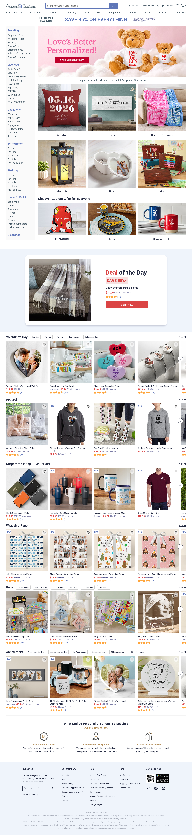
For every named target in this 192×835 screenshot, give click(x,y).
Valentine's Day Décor (19, 53)
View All (182, 337)
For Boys (12, 186)
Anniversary (14, 118)
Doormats (13, 209)
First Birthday (14, 189)
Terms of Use (67, 796)
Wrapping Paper (16, 38)
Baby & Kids (115, 12)
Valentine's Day (14, 12)
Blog (63, 779)
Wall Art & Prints (16, 227)
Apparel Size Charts (98, 775)
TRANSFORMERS (16, 102)
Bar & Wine (13, 201)
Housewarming (15, 128)
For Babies (13, 155)
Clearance (14, 234)
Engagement (14, 125)
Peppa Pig (13, 87)
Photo (147, 12)
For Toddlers (88, 587)
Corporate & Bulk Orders (100, 784)
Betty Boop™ (14, 69)
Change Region (96, 804)
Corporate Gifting (43, 464)
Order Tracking (126, 779)
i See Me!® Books (17, 76)
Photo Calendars (16, 57)
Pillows (11, 220)
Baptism (73, 587)
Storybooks (103, 587)
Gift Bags (12, 42)
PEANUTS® (14, 83)
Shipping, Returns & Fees (130, 784)
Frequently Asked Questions (101, 788)
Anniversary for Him (58, 652)
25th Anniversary (138, 652)
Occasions (35, 12)
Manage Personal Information (102, 796)
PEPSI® (12, 91)
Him (87, 12)
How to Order (95, 792)
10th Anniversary (118, 652)
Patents (65, 800)
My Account (125, 775)
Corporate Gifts (16, 35)
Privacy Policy (67, 784)
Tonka (11, 98)
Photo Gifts (13, 46)
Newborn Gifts (41, 587)
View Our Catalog (30, 795)
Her (99, 12)
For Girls (12, 182)
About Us (65, 775)
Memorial (54, 12)
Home (133, 12)
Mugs (10, 216)
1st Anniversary (79, 652)
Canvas (11, 205)
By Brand (163, 12)
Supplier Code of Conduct (72, 792)
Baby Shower (14, 121)
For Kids (12, 159)
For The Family (15, 163)
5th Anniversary (98, 652)
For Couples (74, 337)
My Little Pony (15, 80)
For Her (11, 148)
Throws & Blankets (17, 223)
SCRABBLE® (14, 94)
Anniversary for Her (36, 652)
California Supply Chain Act (73, 788)
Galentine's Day (91, 337)
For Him (12, 152)
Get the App (125, 788)
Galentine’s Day (15, 49)
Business (181, 12)
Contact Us (94, 779)
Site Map (93, 800)
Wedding (72, 12)
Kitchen (12, 212)
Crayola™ (12, 73)
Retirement (13, 136)
